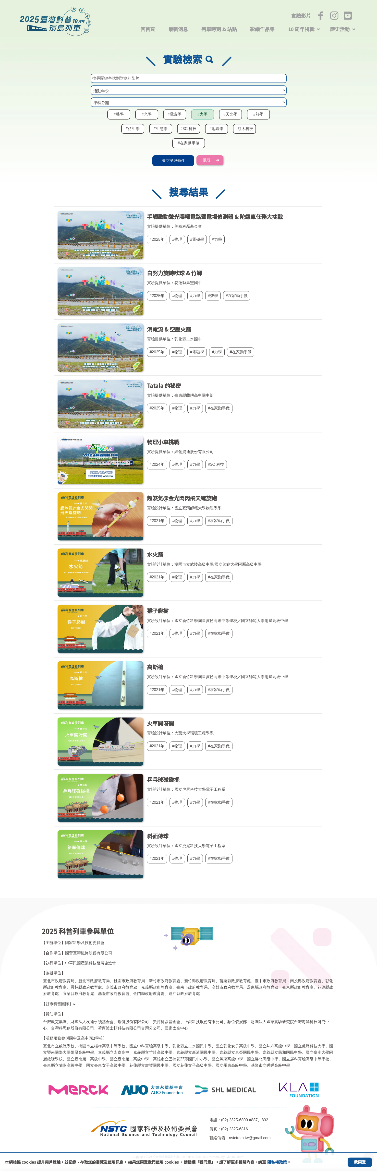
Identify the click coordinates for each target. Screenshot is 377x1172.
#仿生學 (133, 133)
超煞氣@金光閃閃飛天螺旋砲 (182, 501)
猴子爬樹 (158, 614)
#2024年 (157, 468)
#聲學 (119, 119)
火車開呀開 (160, 726)
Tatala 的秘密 (164, 389)
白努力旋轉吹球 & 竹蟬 (174, 276)
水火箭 (155, 558)
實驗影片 (301, 15)
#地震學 (216, 133)
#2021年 (157, 524)
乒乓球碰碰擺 (163, 783)
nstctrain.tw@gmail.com (251, 1141)
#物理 (178, 243)
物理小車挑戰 (163, 445)
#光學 (147, 119)
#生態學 (161, 133)
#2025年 (157, 243)
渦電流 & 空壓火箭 (169, 332)
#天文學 (230, 119)
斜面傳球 (158, 839)
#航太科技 (244, 133)
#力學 (202, 119)
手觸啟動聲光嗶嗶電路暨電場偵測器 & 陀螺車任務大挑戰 (215, 220)
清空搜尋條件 (173, 164)
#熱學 (258, 119)
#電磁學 (175, 119)
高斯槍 (155, 670)
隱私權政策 (277, 1162)
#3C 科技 (188, 133)
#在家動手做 (189, 147)
